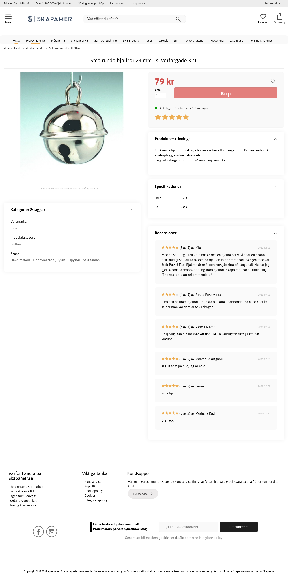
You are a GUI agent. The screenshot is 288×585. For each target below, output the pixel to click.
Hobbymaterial (35, 40)
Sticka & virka (79, 40)
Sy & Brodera (131, 40)
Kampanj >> (137, 3)
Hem (7, 48)
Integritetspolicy (96, 500)
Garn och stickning (105, 40)
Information (272, 3)
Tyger (148, 40)
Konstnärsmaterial (261, 40)
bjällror (176, 150)
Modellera (217, 40)
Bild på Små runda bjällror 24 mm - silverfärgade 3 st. (69, 188)
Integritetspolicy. (211, 538)
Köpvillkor (91, 486)
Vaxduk (163, 40)
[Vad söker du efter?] (134, 19)
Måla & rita (58, 40)
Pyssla (16, 40)
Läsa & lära (236, 40)
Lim (176, 40)
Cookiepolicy (94, 491)
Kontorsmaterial (194, 40)
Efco (14, 228)
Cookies (90, 496)
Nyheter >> (117, 3)
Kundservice (93, 482)
